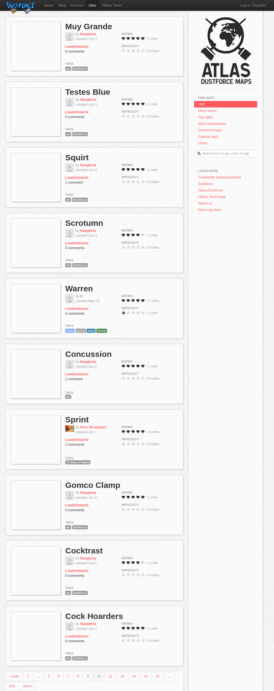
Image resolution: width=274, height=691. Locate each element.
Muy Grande (88, 26)
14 (146, 676)
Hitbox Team (112, 5)
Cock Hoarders (94, 616)
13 (134, 676)
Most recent (207, 111)
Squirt (77, 157)
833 (12, 686)
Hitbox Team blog (211, 197)
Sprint (77, 419)
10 (98, 676)
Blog (62, 5)
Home (48, 5)
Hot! (201, 104)
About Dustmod (210, 190)
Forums (77, 5)
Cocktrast (84, 550)
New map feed (210, 210)
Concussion (88, 354)
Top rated (205, 117)
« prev (14, 676)
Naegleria (88, 34)
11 (110, 676)
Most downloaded (212, 124)
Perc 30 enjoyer (93, 427)
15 (157, 676)
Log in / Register (253, 5)
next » (27, 686)
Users (202, 143)
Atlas (92, 5)
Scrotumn (84, 223)
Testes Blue (87, 91)
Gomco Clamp (92, 485)
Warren (79, 288)
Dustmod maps (210, 130)
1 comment (74, 182)
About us (205, 203)
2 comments (74, 444)
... (38, 676)
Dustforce (205, 184)
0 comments (74, 51)
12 (122, 676)
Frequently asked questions (219, 177)
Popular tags (208, 137)
